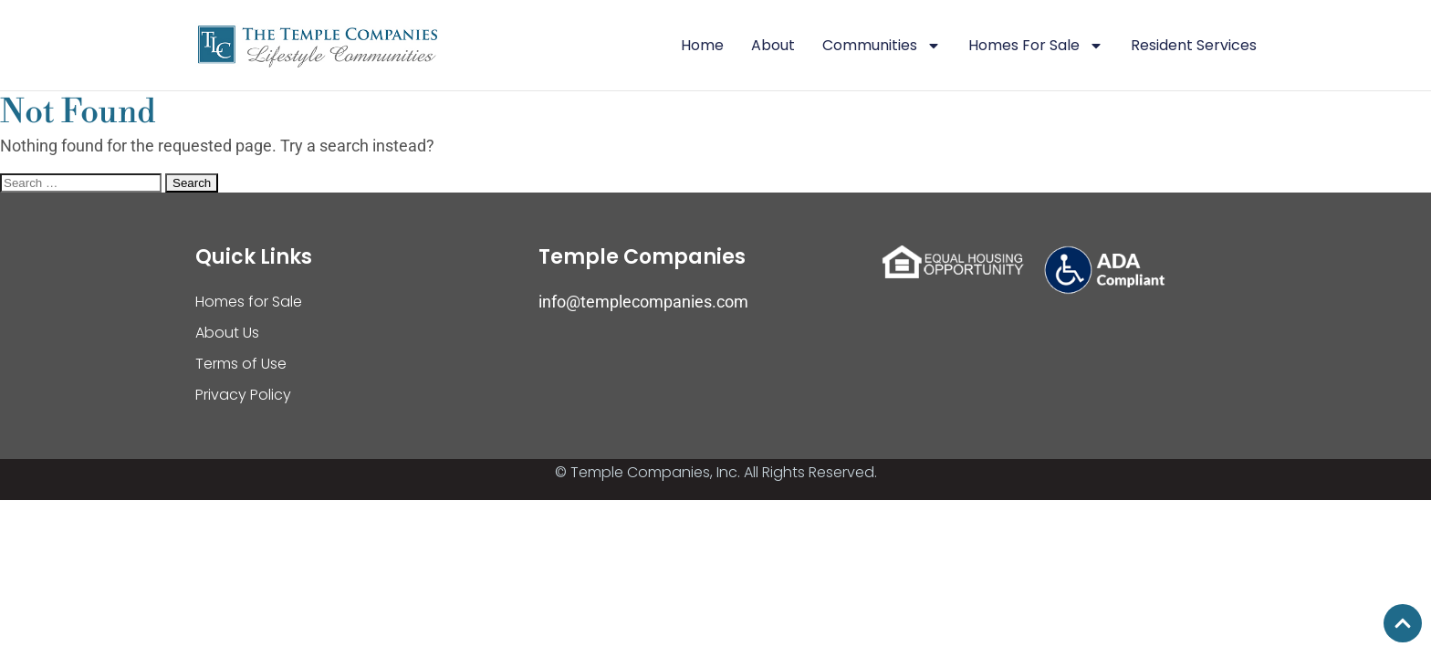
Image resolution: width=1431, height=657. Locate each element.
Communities (881, 45)
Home (702, 45)
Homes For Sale (1035, 45)
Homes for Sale (248, 301)
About (773, 45)
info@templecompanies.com (643, 301)
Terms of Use (241, 363)
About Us (227, 332)
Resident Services (1194, 45)
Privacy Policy (243, 394)
